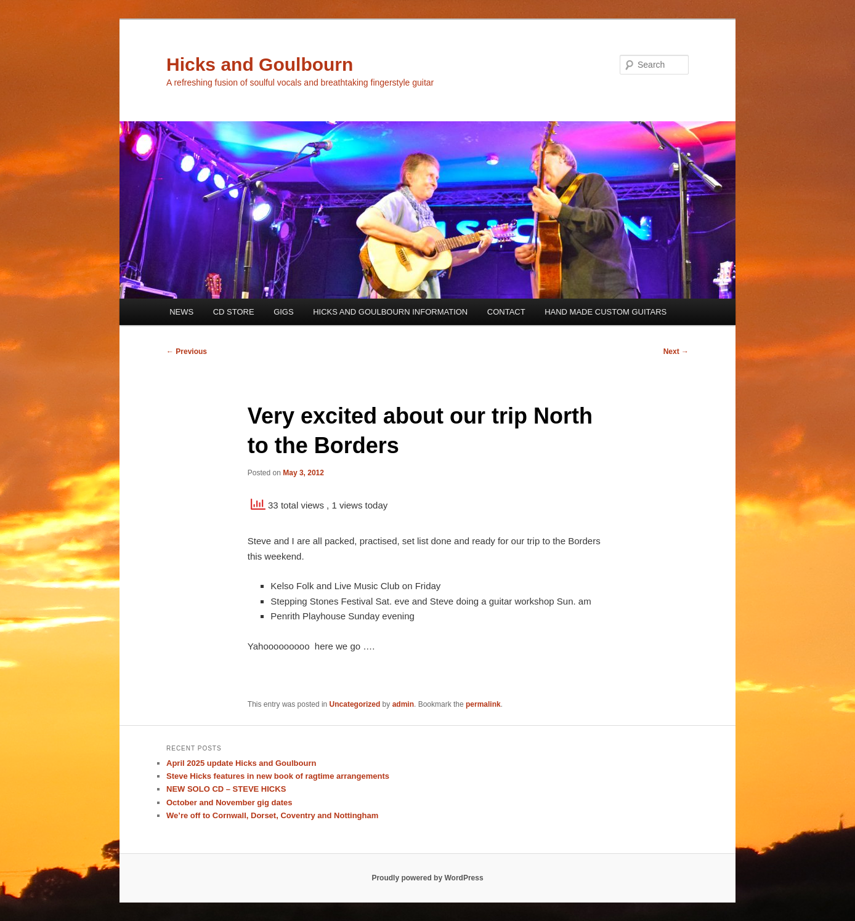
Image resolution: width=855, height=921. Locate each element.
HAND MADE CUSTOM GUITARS (606, 311)
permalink (483, 704)
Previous (186, 351)
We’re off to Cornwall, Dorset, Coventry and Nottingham (272, 815)
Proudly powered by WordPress (427, 878)
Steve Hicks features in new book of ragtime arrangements (277, 776)
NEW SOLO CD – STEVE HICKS (226, 789)
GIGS (284, 311)
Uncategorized (355, 704)
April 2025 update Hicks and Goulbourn (241, 763)
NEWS (181, 311)
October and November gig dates (229, 802)
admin (403, 704)
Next (676, 351)
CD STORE (233, 311)
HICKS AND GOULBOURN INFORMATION (390, 311)
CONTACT (506, 311)
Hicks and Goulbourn (259, 64)
